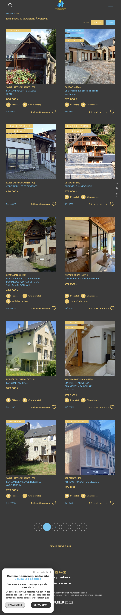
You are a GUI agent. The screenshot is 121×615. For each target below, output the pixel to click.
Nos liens (75, 595)
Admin (66, 595)
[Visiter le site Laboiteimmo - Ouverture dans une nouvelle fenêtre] (60, 605)
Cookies (98, 595)
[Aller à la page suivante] (83, 527)
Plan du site (40, 595)
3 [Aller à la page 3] (65, 527)
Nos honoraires (26, 595)
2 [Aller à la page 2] (56, 527)
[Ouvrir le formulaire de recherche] (10, 5)
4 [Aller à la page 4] (74, 527)
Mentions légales (54, 595)
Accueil (9, 14)
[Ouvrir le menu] (110, 5)
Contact (117, 191)
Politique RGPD (86, 595)
